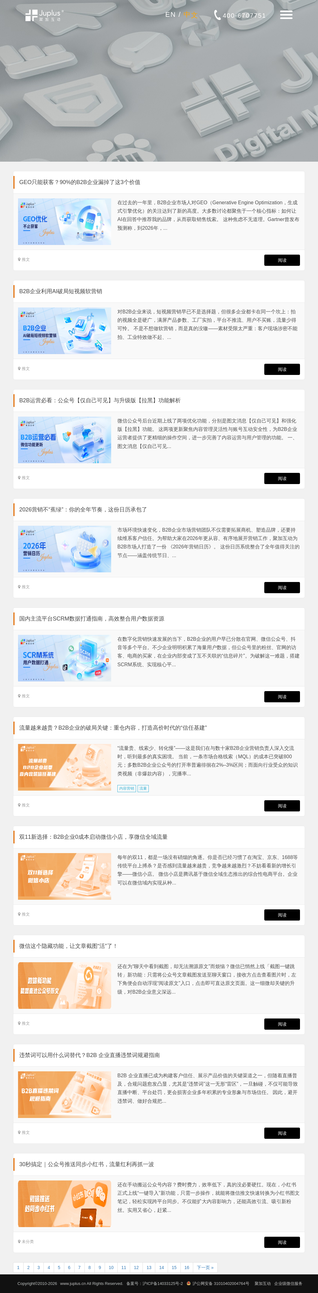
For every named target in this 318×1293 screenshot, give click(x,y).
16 (186, 1267)
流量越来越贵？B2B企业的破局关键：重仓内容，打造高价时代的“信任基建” (113, 728)
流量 (143, 788)
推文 (26, 259)
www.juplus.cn (73, 1283)
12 (136, 1267)
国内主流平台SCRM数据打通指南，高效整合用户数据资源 (91, 619)
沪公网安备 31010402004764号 (221, 1283)
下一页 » (205, 1267)
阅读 (282, 260)
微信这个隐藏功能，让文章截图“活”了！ (68, 946)
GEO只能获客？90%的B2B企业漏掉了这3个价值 (79, 182)
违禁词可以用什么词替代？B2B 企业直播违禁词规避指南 (89, 1055)
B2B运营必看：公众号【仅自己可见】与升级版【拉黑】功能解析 (100, 400)
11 (123, 1267)
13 (149, 1267)
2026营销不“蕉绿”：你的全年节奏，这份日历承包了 (83, 509)
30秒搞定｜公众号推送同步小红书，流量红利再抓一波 (86, 1164)
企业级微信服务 (288, 1283)
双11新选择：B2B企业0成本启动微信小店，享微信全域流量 (93, 837)
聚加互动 (262, 1283)
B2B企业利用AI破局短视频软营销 (60, 291)
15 (174, 1267)
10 (111, 1267)
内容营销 (126, 788)
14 (161, 1267)
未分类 (28, 1241)
